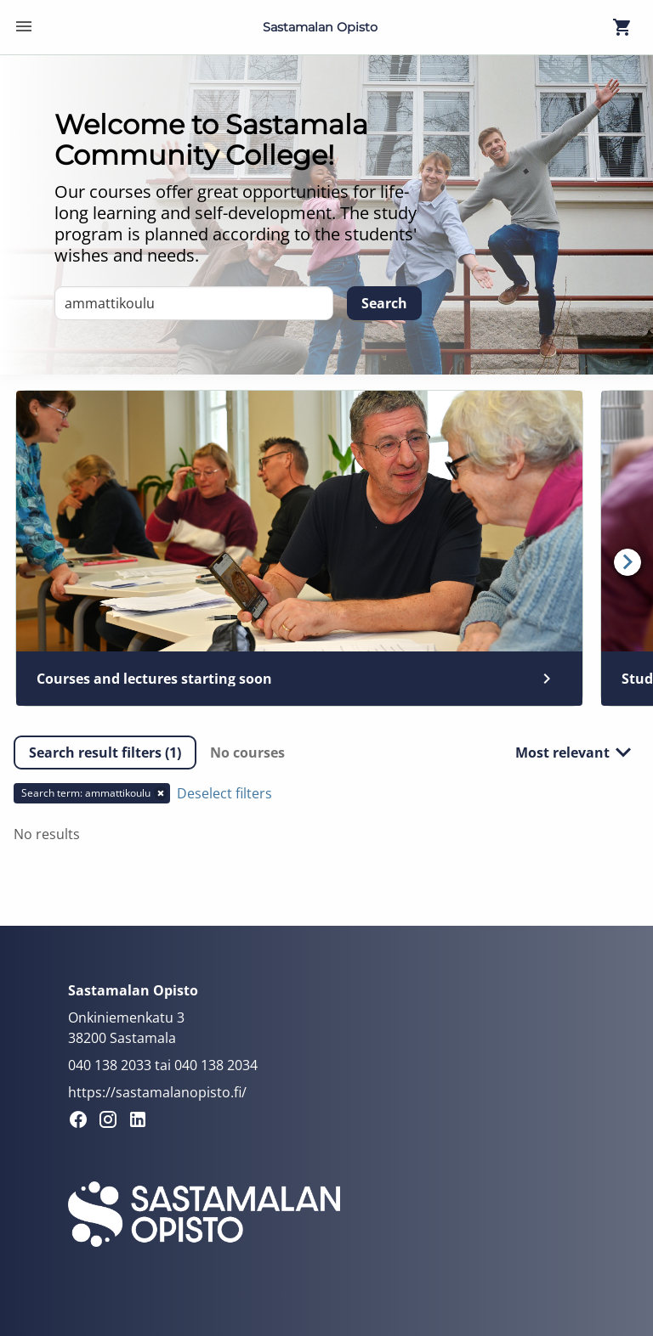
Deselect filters (224, 793)
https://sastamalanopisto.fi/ (157, 1092)
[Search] (384, 303)
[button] (105, 752)
